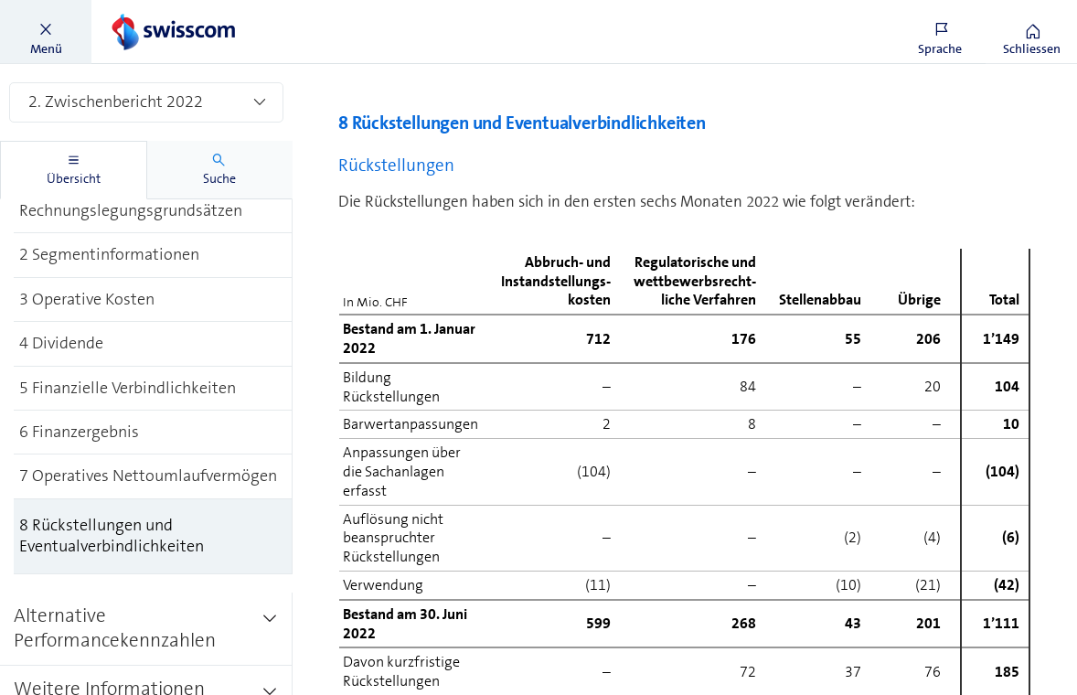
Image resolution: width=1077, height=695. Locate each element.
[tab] (73, 170)
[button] (45, 32)
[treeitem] (153, 212)
